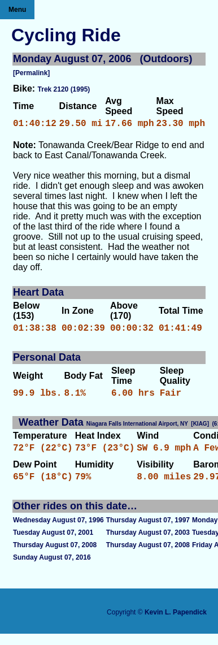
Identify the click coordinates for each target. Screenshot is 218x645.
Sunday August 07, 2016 (52, 569)
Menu (17, 10)
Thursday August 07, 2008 (55, 556)
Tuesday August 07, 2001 (53, 544)
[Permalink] (31, 73)
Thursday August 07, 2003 (148, 544)
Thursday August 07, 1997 (148, 531)
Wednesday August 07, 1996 (58, 531)
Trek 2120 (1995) (64, 89)
